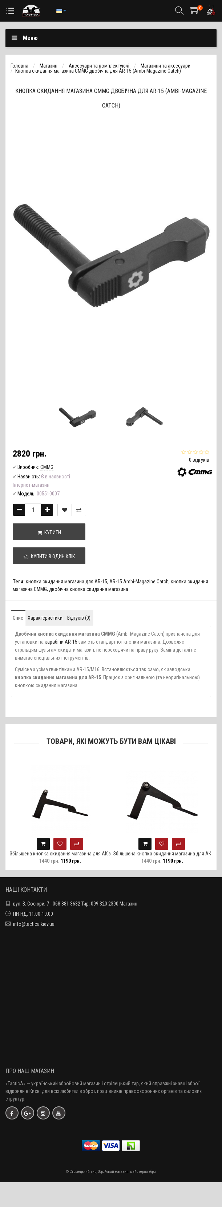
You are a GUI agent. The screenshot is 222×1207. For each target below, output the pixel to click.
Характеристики (45, 618)
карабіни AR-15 (61, 642)
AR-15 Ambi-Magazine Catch (139, 581)
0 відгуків (199, 460)
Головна (19, 66)
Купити (49, 532)
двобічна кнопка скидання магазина (88, 589)
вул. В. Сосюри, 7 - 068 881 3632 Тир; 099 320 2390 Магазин (75, 904)
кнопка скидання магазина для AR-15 (66, 581)
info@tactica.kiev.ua (34, 924)
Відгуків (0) (78, 618)
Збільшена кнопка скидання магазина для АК (168, 853)
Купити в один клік (49, 556)
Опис (18, 618)
